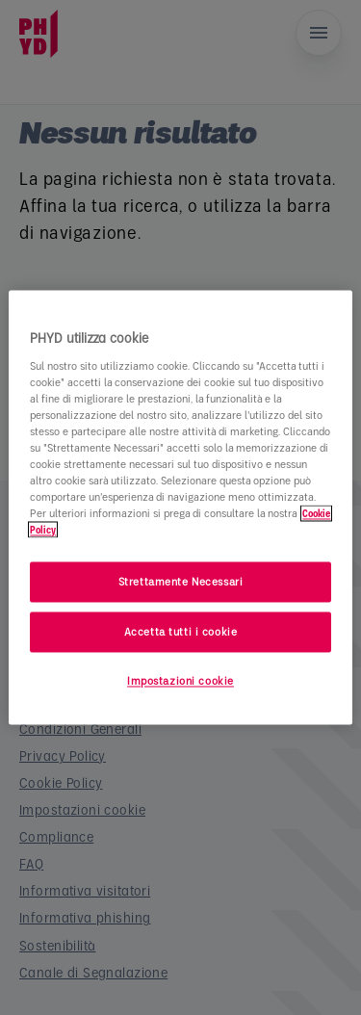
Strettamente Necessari (181, 582)
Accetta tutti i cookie (181, 632)
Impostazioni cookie (180, 681)
